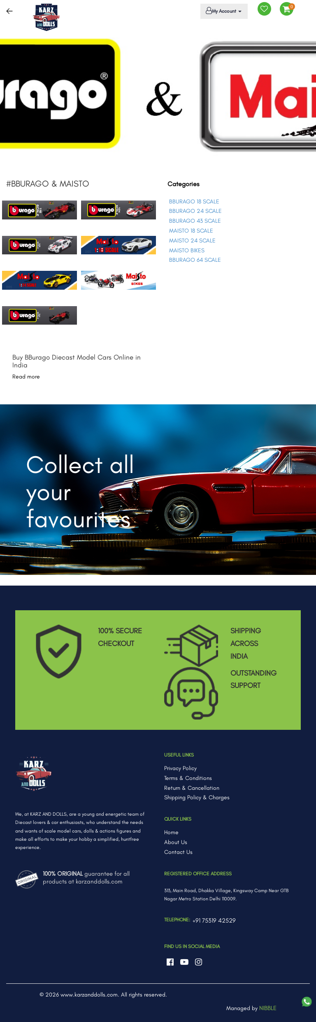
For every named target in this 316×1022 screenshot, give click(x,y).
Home (171, 832)
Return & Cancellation (191, 787)
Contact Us (178, 852)
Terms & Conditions (188, 778)
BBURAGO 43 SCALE (195, 220)
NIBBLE (267, 1008)
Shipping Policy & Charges (197, 797)
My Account (223, 10)
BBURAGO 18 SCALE (194, 201)
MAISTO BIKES (186, 250)
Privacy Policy (180, 768)
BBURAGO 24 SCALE (195, 211)
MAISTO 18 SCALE (191, 230)
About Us (175, 842)
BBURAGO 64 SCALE (195, 259)
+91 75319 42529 (214, 920)
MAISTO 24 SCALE (192, 240)
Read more (26, 376)
